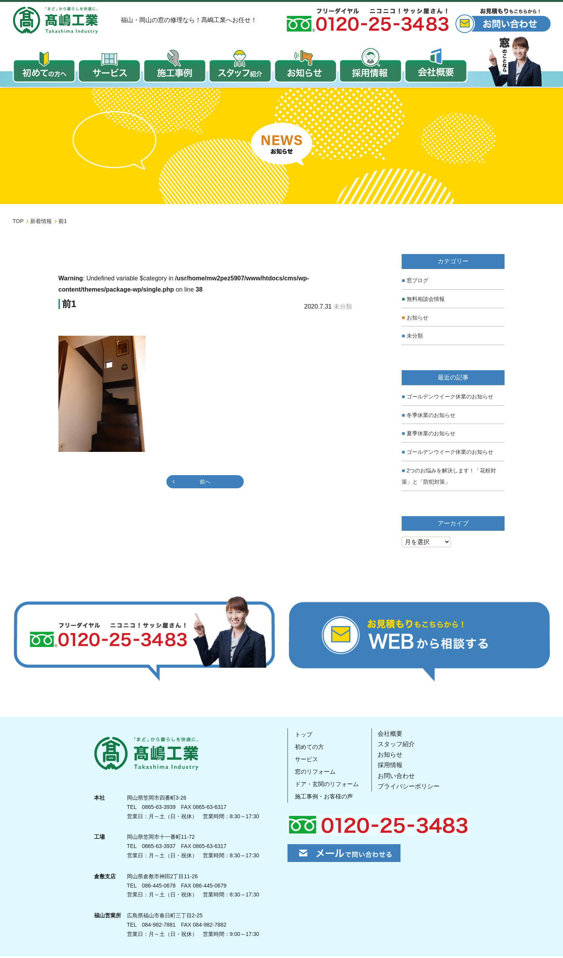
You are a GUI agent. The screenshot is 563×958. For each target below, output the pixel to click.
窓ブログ (417, 282)
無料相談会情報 (426, 300)
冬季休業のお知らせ (431, 417)
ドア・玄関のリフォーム (328, 785)
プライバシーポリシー (411, 788)
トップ (303, 736)
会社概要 (392, 735)
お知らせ (417, 319)
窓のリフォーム (315, 773)
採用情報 (392, 766)
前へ (205, 483)
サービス (306, 760)
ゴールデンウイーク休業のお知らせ (450, 398)
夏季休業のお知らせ (431, 435)
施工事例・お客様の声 (325, 798)
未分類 (415, 337)
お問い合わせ (398, 777)
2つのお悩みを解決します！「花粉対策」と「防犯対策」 (449, 477)
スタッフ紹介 (398, 745)
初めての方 (309, 748)
